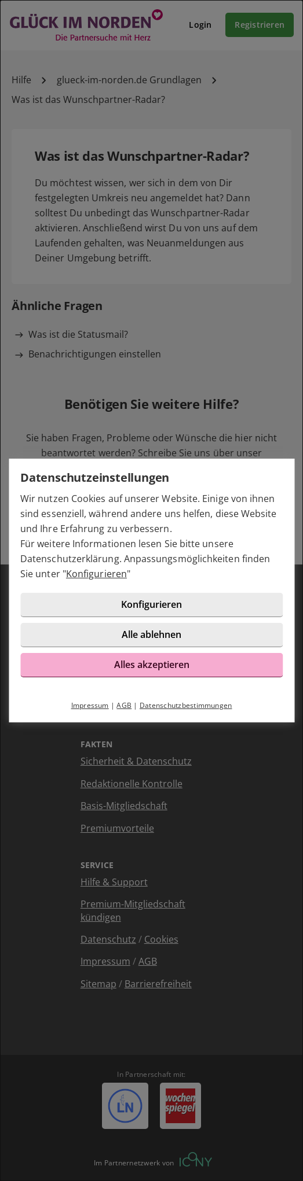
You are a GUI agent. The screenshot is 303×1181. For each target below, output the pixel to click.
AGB (124, 705)
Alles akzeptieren (151, 664)
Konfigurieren (96, 573)
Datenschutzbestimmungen (186, 705)
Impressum (90, 705)
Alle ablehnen (151, 634)
